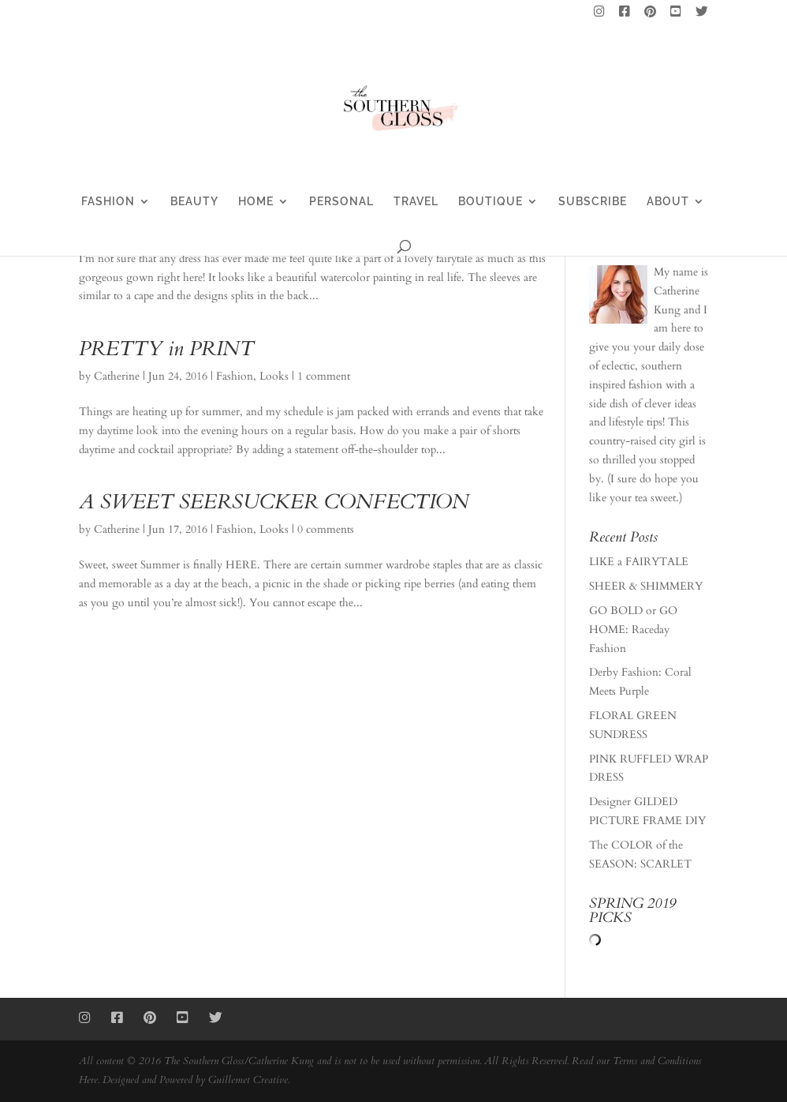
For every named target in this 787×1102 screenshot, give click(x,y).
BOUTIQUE (490, 202)
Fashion (234, 376)
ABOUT (668, 202)
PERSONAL (341, 202)
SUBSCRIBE (592, 202)
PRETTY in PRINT (166, 348)
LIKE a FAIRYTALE (638, 561)
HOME (256, 202)
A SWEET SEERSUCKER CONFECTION (274, 501)
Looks (274, 376)
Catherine (117, 376)
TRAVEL (416, 202)
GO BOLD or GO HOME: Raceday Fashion (633, 629)
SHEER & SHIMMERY (646, 586)
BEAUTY (194, 202)
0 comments (325, 529)
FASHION (108, 202)
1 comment (323, 376)
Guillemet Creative (248, 1080)
